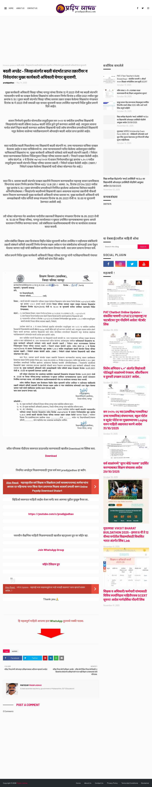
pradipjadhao (8, 82)
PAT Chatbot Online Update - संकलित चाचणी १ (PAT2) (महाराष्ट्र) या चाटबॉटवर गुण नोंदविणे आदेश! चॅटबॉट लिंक (125, 318)
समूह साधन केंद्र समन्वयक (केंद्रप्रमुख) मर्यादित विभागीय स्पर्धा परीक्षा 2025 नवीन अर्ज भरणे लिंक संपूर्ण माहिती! (133, 105)
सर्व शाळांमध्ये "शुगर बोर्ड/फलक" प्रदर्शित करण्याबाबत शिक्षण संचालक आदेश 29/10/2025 (125, 467)
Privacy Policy (112, 783)
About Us (20, 8)
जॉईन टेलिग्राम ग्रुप (51, 564)
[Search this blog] (120, 246)
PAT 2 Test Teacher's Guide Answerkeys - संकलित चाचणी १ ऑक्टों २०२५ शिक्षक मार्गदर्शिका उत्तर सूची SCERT (132, 79)
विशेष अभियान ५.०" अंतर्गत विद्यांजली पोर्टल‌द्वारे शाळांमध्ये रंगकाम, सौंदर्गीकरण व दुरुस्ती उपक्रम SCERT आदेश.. (125, 372)
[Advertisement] (76, 39)
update (12, 65)
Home (11, 8)
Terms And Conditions (129, 783)
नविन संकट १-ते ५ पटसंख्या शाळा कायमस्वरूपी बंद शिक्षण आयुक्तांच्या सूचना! (132, 92)
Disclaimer (145, 783)
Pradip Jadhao (22, 783)
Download (51, 455)
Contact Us (32, 8)
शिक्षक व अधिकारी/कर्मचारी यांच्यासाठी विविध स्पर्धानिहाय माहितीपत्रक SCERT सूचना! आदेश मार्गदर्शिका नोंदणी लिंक (125, 595)
